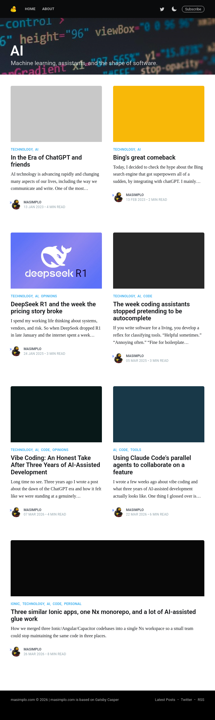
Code (147, 296)
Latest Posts (165, 700)
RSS (201, 700)
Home (30, 9)
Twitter (186, 700)
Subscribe (193, 9)
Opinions (49, 296)
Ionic (15, 604)
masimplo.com (23, 700)
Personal (72, 604)
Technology (21, 149)
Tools (135, 450)
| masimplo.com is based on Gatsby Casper (84, 700)
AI (36, 149)
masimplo (32, 202)
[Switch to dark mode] (174, 9)
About (48, 9)
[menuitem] (30, 9)
